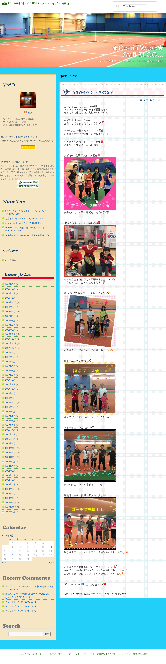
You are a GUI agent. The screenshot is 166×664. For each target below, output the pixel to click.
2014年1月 (10, 498)
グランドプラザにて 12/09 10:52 (20, 602)
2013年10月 (10, 507)
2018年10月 (10, 302)
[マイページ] (48, 3)
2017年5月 (10, 371)
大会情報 (101, 653)
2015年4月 (10, 430)
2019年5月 (10, 289)
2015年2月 (10, 439)
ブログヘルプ (124, 653)
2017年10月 (10, 348)
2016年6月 (10, 393)
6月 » (51, 562)
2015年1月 (10, 443)
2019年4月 (10, 293)
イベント (111, 653)
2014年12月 (10, 448)
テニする (73, 653)
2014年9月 (10, 462)
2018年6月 (10, 316)
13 (50, 547)
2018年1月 (10, 334)
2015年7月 (10, 416)
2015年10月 (10, 402)
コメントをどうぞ (117, 593)
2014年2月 (10, 493)
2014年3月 (10, 489)
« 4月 (4, 562)
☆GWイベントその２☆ (93, 92)
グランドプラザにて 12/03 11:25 (20, 611)
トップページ (24, 653)
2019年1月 (10, 298)
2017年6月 (10, 366)
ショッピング (39, 653)
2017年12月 (10, 339)
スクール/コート (87, 653)
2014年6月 (10, 475)
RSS (30, 113)
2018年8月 (10, 307)
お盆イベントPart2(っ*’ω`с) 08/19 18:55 (24, 218)
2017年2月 (10, 384)
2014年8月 (10, 466)
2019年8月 (10, 284)
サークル (62, 653)
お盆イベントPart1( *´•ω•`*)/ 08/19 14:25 (24, 223)
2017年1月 (10, 389)
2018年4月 (10, 325)
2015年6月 (10, 421)
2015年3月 (10, 434)
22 (13, 555)
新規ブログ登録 (140, 653)
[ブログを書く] (62, 3)
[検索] (134, 6)
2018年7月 (10, 311)
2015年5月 (10, 425)
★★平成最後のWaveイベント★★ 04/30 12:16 (27, 235)
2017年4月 (10, 375)
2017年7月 (10, 361)
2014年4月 (10, 484)
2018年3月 (10, 330)
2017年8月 (10, 357)
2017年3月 (10, 380)
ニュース (52, 653)
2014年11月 (10, 452)
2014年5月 (10, 480)
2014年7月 (10, 471)
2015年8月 (10, 411)
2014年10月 (10, 457)
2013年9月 (10, 512)
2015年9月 (10, 407)
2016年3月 (10, 398)
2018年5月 (10, 320)
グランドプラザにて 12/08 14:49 (20, 606)
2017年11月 (10, 343)
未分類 (79, 593)
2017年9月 (10, 352)
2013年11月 (10, 502)
